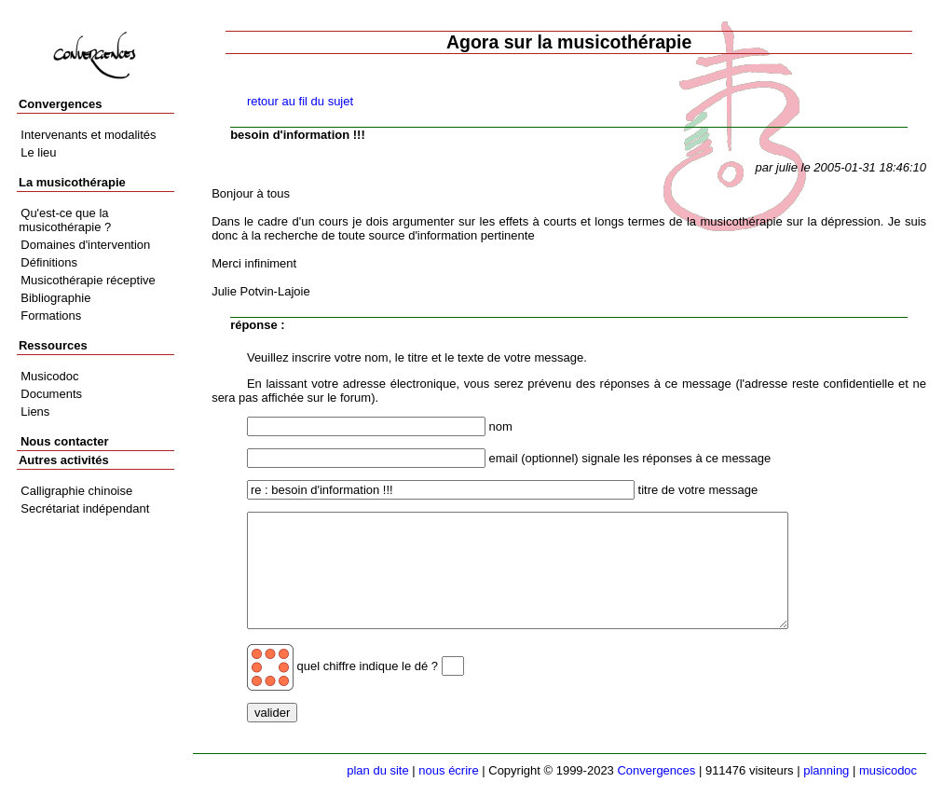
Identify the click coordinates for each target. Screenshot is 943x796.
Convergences (656, 770)
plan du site (378, 770)
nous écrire (448, 770)
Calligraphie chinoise (76, 491)
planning (826, 770)
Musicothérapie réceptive (88, 280)
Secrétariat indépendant (84, 508)
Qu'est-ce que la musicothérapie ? (65, 220)
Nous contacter (64, 441)
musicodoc (888, 770)
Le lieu (38, 152)
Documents (51, 394)
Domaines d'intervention (85, 245)
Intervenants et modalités (88, 135)
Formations (50, 316)
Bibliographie (55, 298)
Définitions (48, 262)
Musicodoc (49, 376)
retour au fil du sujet (300, 101)
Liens (34, 412)
